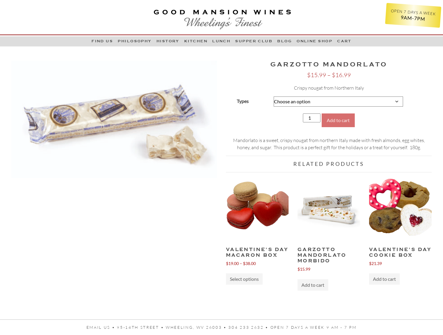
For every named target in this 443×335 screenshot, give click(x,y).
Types (243, 101)
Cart (344, 41)
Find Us (102, 41)
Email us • (101, 327)
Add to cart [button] (312, 285)
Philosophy (135, 41)
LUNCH (221, 41)
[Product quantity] (311, 117)
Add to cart (338, 120)
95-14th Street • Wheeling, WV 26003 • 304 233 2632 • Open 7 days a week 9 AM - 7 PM (237, 327)
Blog (284, 41)
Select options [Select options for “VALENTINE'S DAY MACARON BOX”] (244, 279)
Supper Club (253, 41)
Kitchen (195, 41)
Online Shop (314, 41)
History (168, 41)
